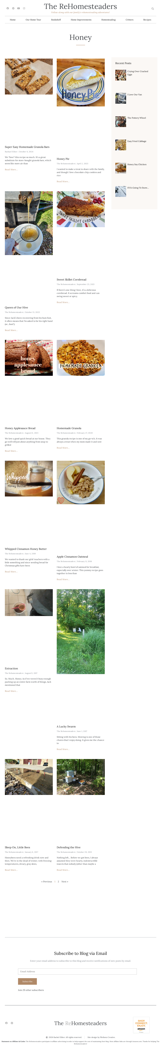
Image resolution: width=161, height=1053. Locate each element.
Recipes (147, 19)
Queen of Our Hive (16, 307)
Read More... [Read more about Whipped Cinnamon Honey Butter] (11, 571)
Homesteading (108, 19)
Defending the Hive (69, 847)
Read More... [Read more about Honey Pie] (63, 181)
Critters (129, 19)
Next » (64, 881)
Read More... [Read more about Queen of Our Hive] (11, 330)
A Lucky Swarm (66, 726)
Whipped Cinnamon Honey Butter (26, 549)
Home (13, 19)
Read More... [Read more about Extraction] (11, 691)
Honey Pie (63, 159)
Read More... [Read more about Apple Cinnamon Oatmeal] (63, 579)
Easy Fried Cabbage (136, 141)
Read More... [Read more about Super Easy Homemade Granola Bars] (11, 169)
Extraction (11, 668)
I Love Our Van (134, 94)
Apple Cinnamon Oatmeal (72, 556)
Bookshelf (56, 19)
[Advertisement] (80, 917)
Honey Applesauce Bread (20, 428)
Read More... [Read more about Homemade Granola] (63, 448)
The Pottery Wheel (136, 118)
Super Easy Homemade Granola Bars (27, 147)
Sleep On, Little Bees (17, 847)
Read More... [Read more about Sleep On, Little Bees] (11, 870)
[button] (153, 9)
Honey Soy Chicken (137, 164)
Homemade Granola (69, 428)
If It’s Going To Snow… (138, 188)
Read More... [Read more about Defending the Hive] (63, 870)
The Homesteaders (80, 6)
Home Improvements (81, 19)
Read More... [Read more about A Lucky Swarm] (63, 749)
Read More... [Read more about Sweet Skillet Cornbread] (63, 302)
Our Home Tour (33, 19)
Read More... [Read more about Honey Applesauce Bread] (11, 451)
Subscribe (27, 981)
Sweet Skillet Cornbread (71, 279)
